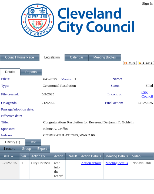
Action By (38, 156)
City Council (147, 94)
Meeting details (117, 163)
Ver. (24, 156)
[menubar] (25, 149)
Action (58, 156)
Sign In (147, 3)
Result (72, 156)
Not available (141, 163)
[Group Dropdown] (26, 149)
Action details (91, 163)
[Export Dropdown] (42, 149)
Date (5, 156)
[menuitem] (9, 149)
